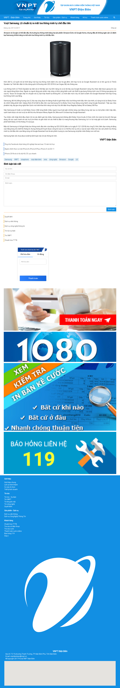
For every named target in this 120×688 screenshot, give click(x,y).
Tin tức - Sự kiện (10, 497)
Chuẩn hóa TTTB (11, 240)
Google (70, 159)
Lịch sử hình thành (11, 485)
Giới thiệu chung (10, 482)
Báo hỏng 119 (9, 533)
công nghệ (53, 159)
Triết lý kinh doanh (11, 489)
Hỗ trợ (85, 17)
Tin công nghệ (9, 504)
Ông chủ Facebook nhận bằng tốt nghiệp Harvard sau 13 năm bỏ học (30, 144)
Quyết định (9, 217)
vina (45, 159)
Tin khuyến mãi (9, 502)
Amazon (62, 159)
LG (77, 159)
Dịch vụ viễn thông (11, 221)
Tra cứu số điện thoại (12, 526)
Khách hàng (75, 17)
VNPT (16, 159)
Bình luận (111, 209)
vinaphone (25, 159)
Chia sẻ (113, 28)
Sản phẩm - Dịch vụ (60, 17)
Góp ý (6, 536)
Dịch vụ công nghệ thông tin (15, 226)
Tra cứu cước (9, 529)
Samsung (8, 159)
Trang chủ (26, 17)
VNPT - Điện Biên (12, 17)
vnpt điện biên (36, 159)
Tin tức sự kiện (10, 231)
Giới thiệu (37, 17)
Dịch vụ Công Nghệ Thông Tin (15, 516)
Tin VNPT (8, 235)
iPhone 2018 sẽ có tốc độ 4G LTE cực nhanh (20, 154)
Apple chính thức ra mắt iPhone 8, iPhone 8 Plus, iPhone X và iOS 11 (29, 149)
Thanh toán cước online (99, 17)
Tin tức (46, 17)
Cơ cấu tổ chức (9, 487)
